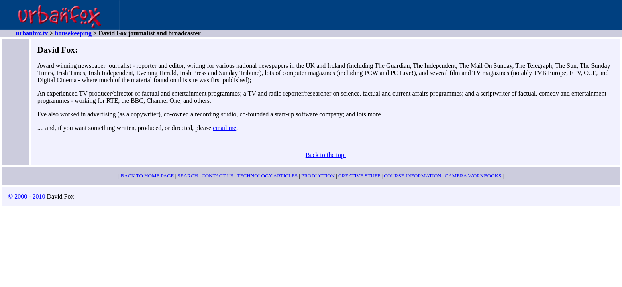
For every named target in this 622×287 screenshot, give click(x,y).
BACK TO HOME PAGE (147, 176)
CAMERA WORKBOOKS (473, 176)
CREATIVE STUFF (359, 176)
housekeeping (73, 33)
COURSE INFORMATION (412, 176)
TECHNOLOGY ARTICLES (267, 176)
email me (224, 127)
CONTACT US (217, 176)
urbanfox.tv (32, 33)
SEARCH (188, 176)
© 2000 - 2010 (26, 196)
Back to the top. (326, 154)
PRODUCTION (318, 176)
